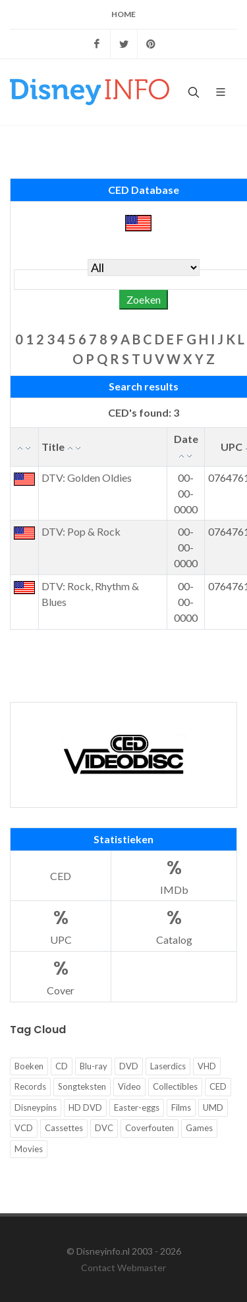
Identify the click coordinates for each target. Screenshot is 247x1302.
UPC (60, 925)
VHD (207, 1066)
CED (60, 876)
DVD (128, 1066)
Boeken (28, 1066)
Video (129, 1086)
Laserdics (168, 1066)
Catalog (174, 925)
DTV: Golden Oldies (86, 477)
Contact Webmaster (123, 1267)
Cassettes (64, 1128)
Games (199, 1128)
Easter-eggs (136, 1107)
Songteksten (82, 1086)
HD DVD (85, 1107)
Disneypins (35, 1107)
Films (181, 1107)
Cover (60, 975)
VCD (23, 1128)
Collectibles (175, 1086)
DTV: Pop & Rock (81, 531)
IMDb (174, 875)
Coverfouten (149, 1128)
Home (123, 14)
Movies (28, 1149)
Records (30, 1086)
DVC (104, 1128)
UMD (213, 1107)
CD (61, 1066)
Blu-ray (93, 1066)
